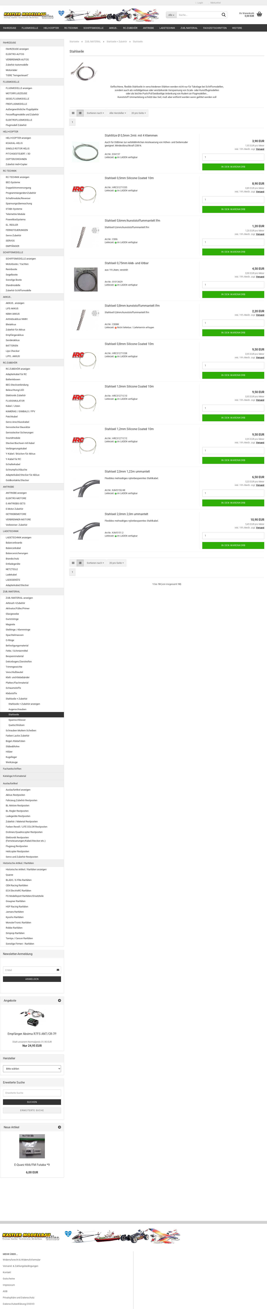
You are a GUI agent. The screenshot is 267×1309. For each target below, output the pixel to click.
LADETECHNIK (167, 28)
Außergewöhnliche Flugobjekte (22, 109)
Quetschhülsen (16, 725)
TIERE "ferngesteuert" (17, 75)
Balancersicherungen (17, 553)
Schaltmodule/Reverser (18, 198)
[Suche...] (171, 15)
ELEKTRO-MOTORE (16, 498)
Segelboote (12, 274)
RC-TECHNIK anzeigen (17, 177)
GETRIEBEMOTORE (16, 514)
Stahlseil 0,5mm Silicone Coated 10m (129, 178)
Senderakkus (13, 340)
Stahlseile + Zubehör (16, 698)
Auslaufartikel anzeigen (18, 789)
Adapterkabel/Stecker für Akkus (22, 474)
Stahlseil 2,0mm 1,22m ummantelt (127, 471)
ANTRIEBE (148, 28)
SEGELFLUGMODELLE (17, 98)
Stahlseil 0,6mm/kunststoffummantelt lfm (132, 220)
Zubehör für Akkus (15, 329)
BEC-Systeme (13, 182)
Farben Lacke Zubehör (17, 735)
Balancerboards (14, 542)
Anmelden (32, 979)
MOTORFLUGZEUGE (16, 93)
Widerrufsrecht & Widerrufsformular (21, 1259)
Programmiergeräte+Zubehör (21, 193)
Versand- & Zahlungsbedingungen (20, 1266)
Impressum (9, 1285)
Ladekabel (11, 574)
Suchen (32, 1102)
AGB (5, 1291)
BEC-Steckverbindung (17, 384)
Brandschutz (12, 558)
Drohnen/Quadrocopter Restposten (24, 832)
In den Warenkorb (233, 167)
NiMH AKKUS (13, 313)
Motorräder (11, 70)
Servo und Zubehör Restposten (22, 856)
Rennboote (11, 269)
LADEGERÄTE (13, 579)
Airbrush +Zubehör (15, 603)
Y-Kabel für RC (13, 459)
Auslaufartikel (10, 783)
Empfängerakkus (15, 335)
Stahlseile (14, 714)
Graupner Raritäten (15, 901)
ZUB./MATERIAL (189, 28)
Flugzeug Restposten (17, 846)
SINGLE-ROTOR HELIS (17, 148)
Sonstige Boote (14, 279)
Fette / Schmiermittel (17, 650)
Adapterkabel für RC (16, 374)
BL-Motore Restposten (17, 805)
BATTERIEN (12, 345)
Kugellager (11, 757)
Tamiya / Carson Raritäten (19, 938)
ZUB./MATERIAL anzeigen (19, 597)
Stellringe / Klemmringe (18, 629)
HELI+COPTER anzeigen (18, 138)
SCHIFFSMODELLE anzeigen (21, 258)
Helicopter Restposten (17, 851)
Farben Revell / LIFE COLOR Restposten (26, 826)
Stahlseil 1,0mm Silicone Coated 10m (129, 386)
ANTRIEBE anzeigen (16, 493)
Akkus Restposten (15, 795)
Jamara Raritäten (15, 911)
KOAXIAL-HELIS (14, 143)
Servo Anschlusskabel (17, 422)
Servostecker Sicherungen (19, 432)
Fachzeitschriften (215, 28)
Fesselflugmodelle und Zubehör (22, 114)
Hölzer (9, 751)
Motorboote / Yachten (17, 264)
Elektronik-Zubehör (16, 395)
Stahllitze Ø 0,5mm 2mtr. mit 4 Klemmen (131, 135)
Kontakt (7, 1272)
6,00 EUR (32, 1172)
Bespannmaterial (15, 656)
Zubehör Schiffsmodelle (18, 290)
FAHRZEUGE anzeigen (17, 49)
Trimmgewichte (14, 666)
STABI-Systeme (14, 208)
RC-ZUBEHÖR (130, 28)
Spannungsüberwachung (19, 203)
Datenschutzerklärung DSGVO (18, 1303)
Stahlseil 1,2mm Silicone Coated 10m (129, 429)
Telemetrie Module (15, 214)
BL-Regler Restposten (17, 811)
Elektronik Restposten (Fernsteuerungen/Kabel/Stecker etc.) (26, 839)
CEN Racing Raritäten (17, 885)
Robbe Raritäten (14, 927)
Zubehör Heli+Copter (16, 164)
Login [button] (199, 2)
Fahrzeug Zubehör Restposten (21, 800)
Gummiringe (12, 619)
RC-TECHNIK (71, 28)
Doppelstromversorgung (18, 187)
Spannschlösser (17, 719)
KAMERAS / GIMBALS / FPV (20, 411)
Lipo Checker (12, 351)
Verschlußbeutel (14, 672)
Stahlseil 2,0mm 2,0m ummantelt (126, 514)
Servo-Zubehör (13, 235)
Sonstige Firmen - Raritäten (20, 943)
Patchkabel (12, 416)
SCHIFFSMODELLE (93, 28)
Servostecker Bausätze (18, 427)
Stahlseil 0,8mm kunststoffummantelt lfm (132, 305)
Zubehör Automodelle (17, 64)
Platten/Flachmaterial (17, 682)
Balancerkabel (13, 548)
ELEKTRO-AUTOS (15, 54)
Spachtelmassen (15, 635)
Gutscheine (9, 1278)
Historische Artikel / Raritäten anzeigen (26, 869)
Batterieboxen (13, 379)
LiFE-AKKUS (12, 308)
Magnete (10, 624)
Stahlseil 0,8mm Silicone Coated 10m (129, 344)
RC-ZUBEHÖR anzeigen (18, 368)
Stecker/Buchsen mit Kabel (20, 443)
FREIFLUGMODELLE (16, 104)
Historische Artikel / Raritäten (18, 863)
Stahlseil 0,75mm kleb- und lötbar (127, 263)
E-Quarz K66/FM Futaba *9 (32, 1165)
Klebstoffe (11, 693)
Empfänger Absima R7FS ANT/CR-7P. (32, 1034)
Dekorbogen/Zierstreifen (19, 661)
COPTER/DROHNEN (16, 159)
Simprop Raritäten (15, 933)
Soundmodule (13, 438)
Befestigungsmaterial (17, 645)
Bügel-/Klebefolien (15, 741)
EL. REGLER (12, 224)
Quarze (9, 874)
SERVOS (10, 240)
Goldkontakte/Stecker (17, 480)
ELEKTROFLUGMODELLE (19, 120)
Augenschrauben (17, 709)
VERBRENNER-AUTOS (17, 59)
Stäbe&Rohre (12, 746)
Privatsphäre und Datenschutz (18, 1297)
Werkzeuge (12, 762)
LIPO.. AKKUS (13, 356)
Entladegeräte (13, 563)
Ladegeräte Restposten (18, 816)
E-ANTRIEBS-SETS (15, 503)
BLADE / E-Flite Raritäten (19, 880)
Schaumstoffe (13, 688)
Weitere (237, 28)
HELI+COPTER (51, 28)
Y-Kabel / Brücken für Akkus (20, 453)
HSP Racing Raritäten (17, 906)
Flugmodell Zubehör (16, 125)
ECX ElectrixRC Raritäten (18, 890)
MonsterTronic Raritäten (18, 922)
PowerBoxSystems (16, 219)
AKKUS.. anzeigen (15, 303)
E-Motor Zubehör (14, 508)
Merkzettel (215, 2)
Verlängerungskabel (16, 448)
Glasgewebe (12, 613)
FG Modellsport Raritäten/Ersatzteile (25, 896)
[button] (73, 113)
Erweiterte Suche (32, 1110)
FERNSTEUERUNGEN (17, 230)
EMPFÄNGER (12, 246)
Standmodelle (13, 285)
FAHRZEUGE (9, 28)
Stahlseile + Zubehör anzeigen (24, 704)
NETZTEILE (12, 569)
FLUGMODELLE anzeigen (19, 88)
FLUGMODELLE (30, 28)
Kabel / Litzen (13, 406)
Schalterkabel (13, 464)
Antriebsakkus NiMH (16, 319)
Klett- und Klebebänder (17, 677)
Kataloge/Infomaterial (14, 776)
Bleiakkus (11, 324)
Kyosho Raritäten (15, 917)
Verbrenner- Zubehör (16, 524)
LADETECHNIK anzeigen (18, 537)
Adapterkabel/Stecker (17, 585)
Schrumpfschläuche (16, 469)
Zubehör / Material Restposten (22, 821)
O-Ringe (10, 640)
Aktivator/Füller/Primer (17, 608)
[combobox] (95, 113)
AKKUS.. (113, 28)
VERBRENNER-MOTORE (18, 519)
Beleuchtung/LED (15, 390)
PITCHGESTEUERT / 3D (18, 153)
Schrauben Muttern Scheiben (21, 730)
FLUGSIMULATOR (15, 400)
